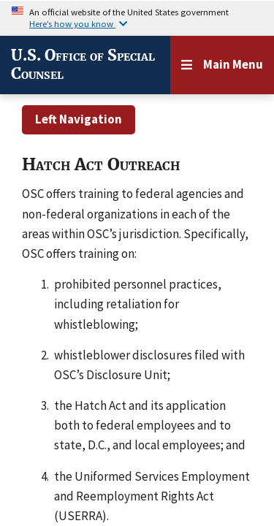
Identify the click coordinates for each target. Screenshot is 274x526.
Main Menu (233, 64)
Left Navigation (78, 119)
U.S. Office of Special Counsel (83, 65)
